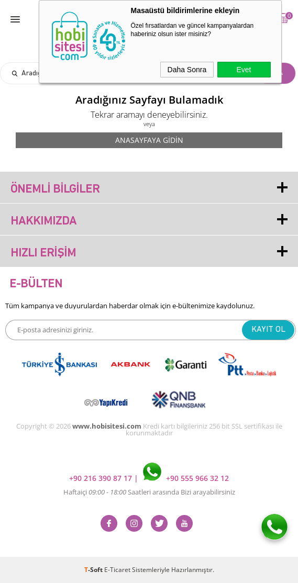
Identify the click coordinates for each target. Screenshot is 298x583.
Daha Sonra (187, 69)
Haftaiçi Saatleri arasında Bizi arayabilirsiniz (149, 492)
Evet (243, 69)
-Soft (94, 569)
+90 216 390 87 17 (101, 478)
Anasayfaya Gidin (149, 140)
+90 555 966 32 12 (186, 478)
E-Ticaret (117, 569)
